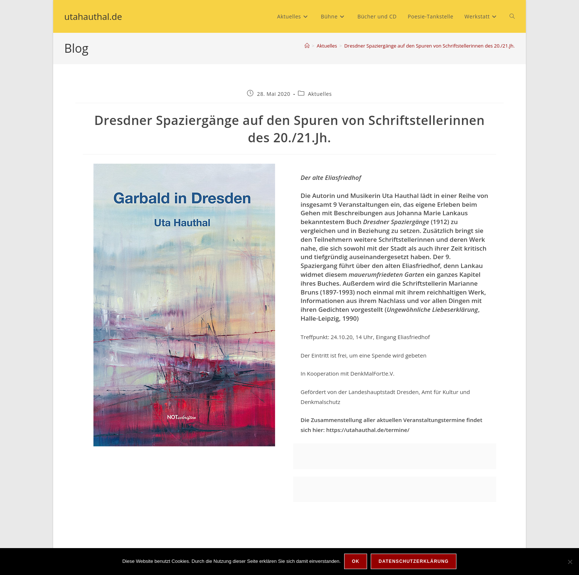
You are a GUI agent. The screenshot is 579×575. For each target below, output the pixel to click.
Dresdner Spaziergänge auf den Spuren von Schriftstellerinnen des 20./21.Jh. (429, 45)
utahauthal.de (93, 16)
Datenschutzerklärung (414, 561)
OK (356, 561)
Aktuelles (320, 93)
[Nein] (569, 561)
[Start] (307, 45)
